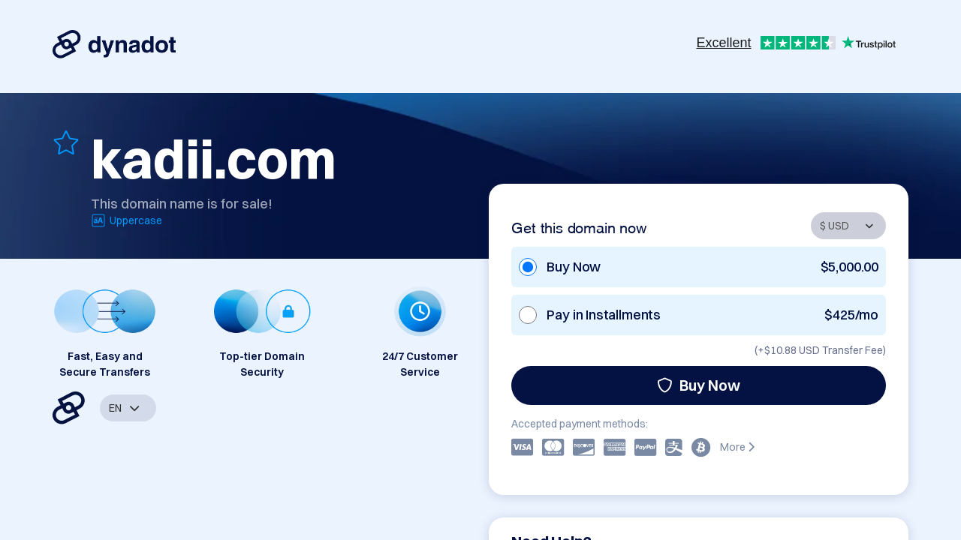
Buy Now (698, 385)
